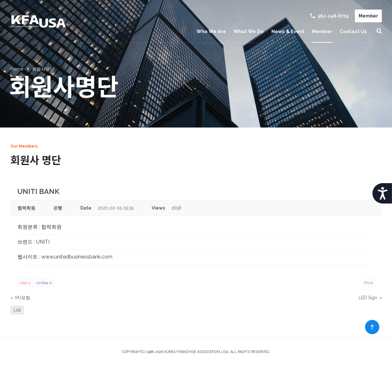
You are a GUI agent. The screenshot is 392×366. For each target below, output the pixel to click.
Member (368, 15)
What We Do (249, 31)
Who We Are (211, 31)
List (17, 310)
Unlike (44, 282)
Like (25, 282)
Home (16, 69)
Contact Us (353, 31)
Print (368, 282)
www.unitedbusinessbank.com (76, 257)
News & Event (287, 31)
